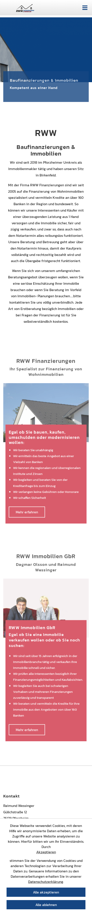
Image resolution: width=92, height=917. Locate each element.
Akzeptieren (46, 852)
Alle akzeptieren (46, 892)
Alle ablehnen (46, 904)
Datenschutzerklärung (45, 881)
